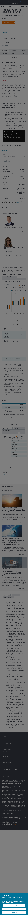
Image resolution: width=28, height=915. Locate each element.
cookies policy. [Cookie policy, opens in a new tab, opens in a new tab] (10, 902)
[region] (14, 904)
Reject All (14, 908)
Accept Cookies (14, 912)
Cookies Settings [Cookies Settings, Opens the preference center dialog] (14, 905)
